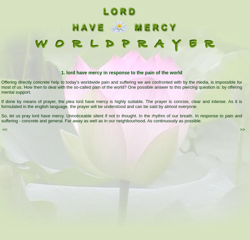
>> (242, 129)
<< (4, 129)
